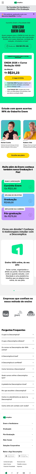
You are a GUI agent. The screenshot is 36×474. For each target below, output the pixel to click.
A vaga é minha (18, 78)
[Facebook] (11, 473)
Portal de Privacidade (9, 466)
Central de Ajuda (8, 461)
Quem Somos (7, 464)
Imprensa (19, 466)
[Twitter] (17, 473)
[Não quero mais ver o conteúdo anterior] (33, 14)
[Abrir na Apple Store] (9, 456)
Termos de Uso (21, 461)
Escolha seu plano (18, 155)
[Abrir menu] (3, 2)
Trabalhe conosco (22, 464)
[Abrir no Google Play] (23, 456)
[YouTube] (24, 473)
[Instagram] (30, 473)
